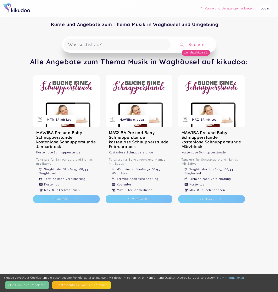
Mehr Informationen (230, 277)
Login (265, 8)
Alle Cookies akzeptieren (27, 285)
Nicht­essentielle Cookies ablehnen (81, 285)
